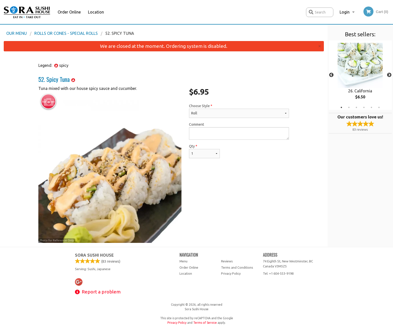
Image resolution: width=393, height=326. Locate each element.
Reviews (227, 261)
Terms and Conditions (237, 267)
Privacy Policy (231, 273)
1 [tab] (341, 107)
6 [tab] (378, 107)
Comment (239, 131)
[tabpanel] (360, 75)
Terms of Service (205, 322)
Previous (331, 75)
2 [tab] (348, 107)
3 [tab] (356, 107)
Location (96, 12)
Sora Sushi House (94, 255)
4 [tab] (363, 107)
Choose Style (239, 111)
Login (345, 12)
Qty (204, 151)
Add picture (48, 101)
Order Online (69, 12)
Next (389, 75)
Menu (183, 261)
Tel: (278, 273)
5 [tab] (371, 107)
